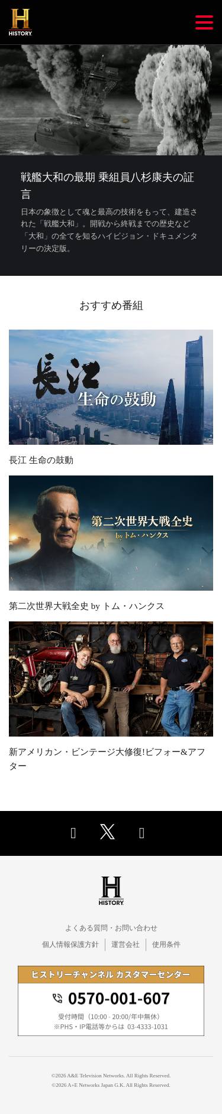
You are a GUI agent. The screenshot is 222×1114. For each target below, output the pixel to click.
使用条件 (166, 944)
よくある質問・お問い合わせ (111, 928)
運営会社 (125, 944)
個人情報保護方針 (70, 944)
